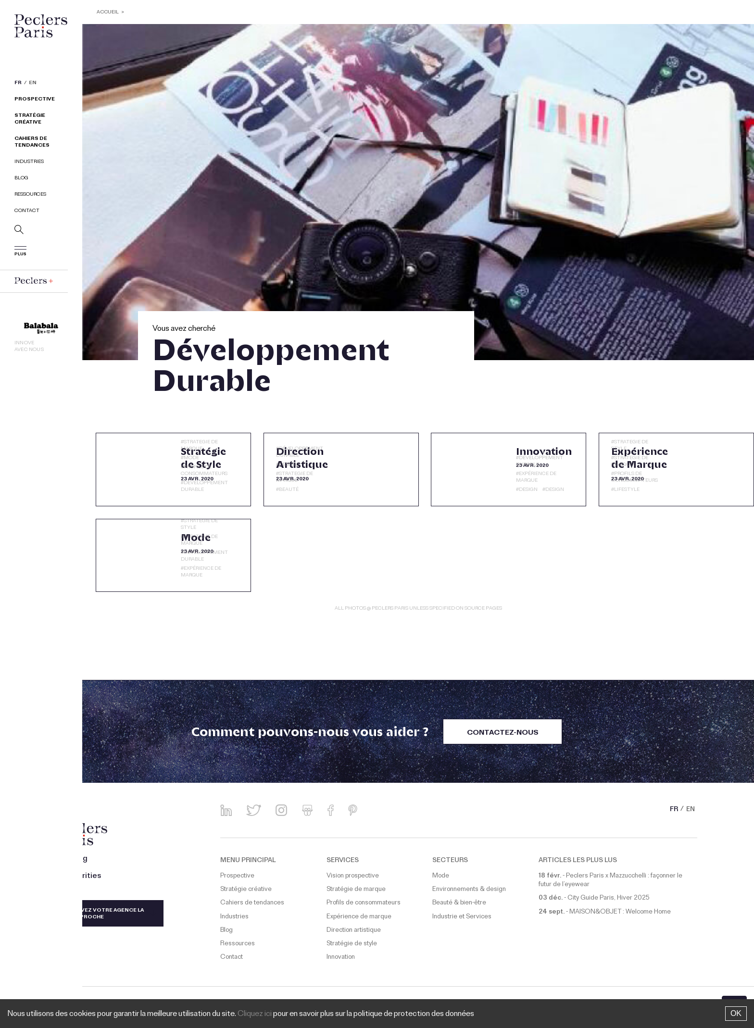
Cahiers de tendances (32, 142)
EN (33, 83)
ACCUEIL (108, 13)
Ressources (30, 195)
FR (18, 83)
